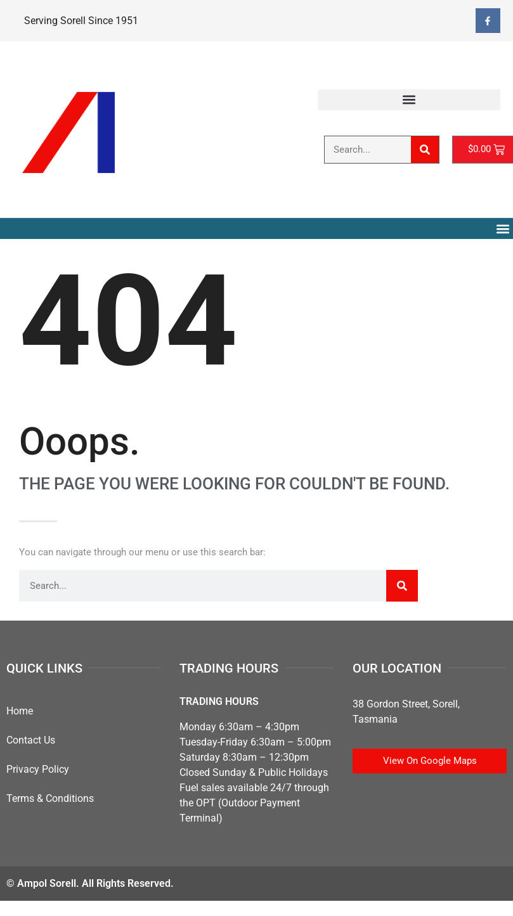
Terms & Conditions (50, 798)
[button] (409, 99)
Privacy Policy (37, 769)
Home (19, 711)
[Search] (425, 149)
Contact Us (30, 740)
